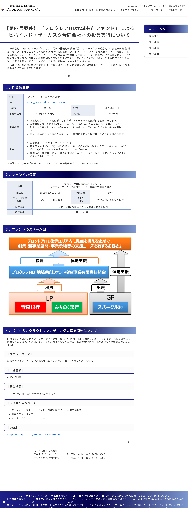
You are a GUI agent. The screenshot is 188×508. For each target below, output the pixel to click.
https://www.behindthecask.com (46, 102)
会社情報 (79, 10)
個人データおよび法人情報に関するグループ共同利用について (135, 495)
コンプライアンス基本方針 (33, 495)
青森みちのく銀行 (177, 5)
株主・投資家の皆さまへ (102, 10)
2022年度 (154, 35)
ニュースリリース (153, 10)
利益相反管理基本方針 (63, 495)
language (132, 5)
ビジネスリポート (177, 10)
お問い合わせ (176, 504)
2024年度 (154, 48)
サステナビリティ (129, 10)
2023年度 (154, 41)
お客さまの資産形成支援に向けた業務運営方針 (158, 498)
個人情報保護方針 (88, 495)
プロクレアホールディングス (153, 5)
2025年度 (154, 54)
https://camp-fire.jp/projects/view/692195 (33, 434)
